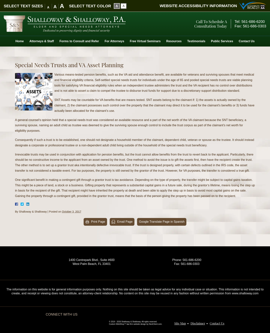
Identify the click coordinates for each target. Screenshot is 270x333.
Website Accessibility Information (198, 6)
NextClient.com (155, 324)
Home (19, 41)
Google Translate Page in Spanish (161, 221)
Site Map (180, 323)
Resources (174, 41)
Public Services (222, 41)
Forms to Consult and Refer (79, 41)
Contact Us (246, 41)
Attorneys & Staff (41, 41)
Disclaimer (197, 323)
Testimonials (196, 41)
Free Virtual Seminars (145, 41)
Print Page (98, 221)
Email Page (125, 221)
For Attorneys (114, 41)
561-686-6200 (253, 22)
